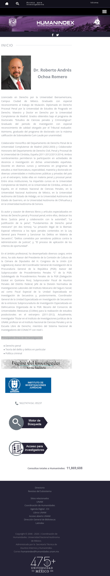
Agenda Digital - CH (39, 508)
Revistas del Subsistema (39, 491)
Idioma (98, 3)
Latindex (40, 523)
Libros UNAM (39, 512)
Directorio (40, 487)
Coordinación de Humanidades (39, 505)
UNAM (40, 501)
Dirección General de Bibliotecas (39, 519)
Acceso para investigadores (35, 3)
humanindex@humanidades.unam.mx (40, 551)
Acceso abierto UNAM (39, 516)
